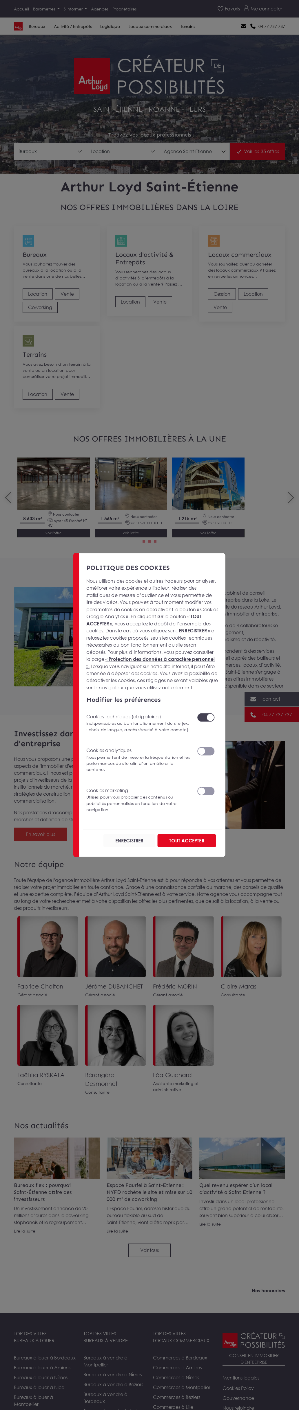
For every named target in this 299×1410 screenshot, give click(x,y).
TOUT (186, 841)
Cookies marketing (138, 800)
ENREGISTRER (129, 841)
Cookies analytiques (138, 760)
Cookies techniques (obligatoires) (138, 723)
